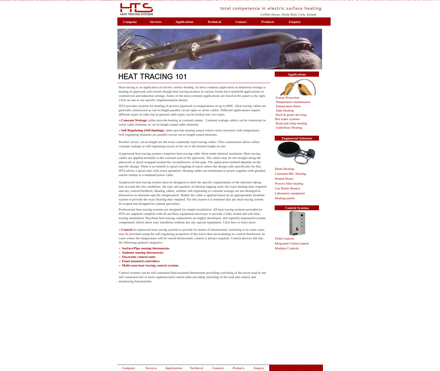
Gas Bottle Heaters (287, 188)
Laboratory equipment (290, 193)
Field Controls (284, 238)
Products (238, 368)
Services (151, 368)
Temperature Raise (288, 106)
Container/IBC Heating (290, 173)
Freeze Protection (287, 97)
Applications (173, 368)
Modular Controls (287, 248)
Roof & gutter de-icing (291, 114)
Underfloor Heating (289, 127)
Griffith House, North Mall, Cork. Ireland (288, 14)
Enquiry (259, 368)
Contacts (218, 368)
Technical (196, 368)
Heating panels (285, 198)
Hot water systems (287, 119)
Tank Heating (285, 110)
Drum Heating (284, 169)
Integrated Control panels (292, 243)
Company (128, 368)
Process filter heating (289, 183)
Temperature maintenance (293, 102)
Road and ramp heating (291, 123)
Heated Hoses (284, 178)
